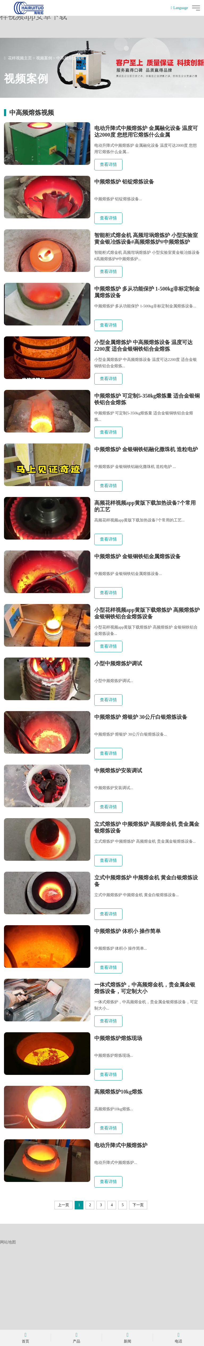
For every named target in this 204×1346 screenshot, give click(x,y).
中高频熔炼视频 (70, 58)
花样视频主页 (20, 58)
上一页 (63, 1306)
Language (179, 8)
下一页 (138, 1306)
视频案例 (44, 58)
